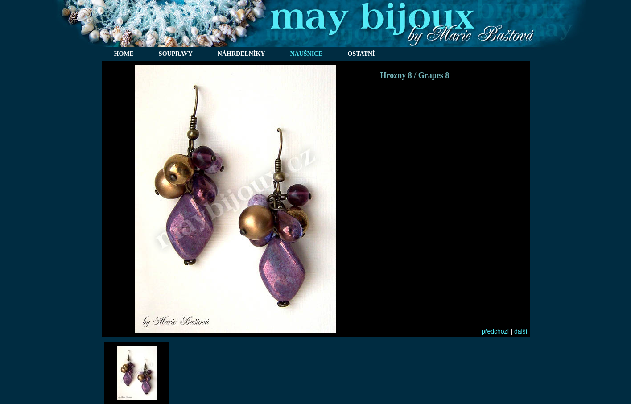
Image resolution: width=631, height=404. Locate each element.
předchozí (495, 331)
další (521, 331)
